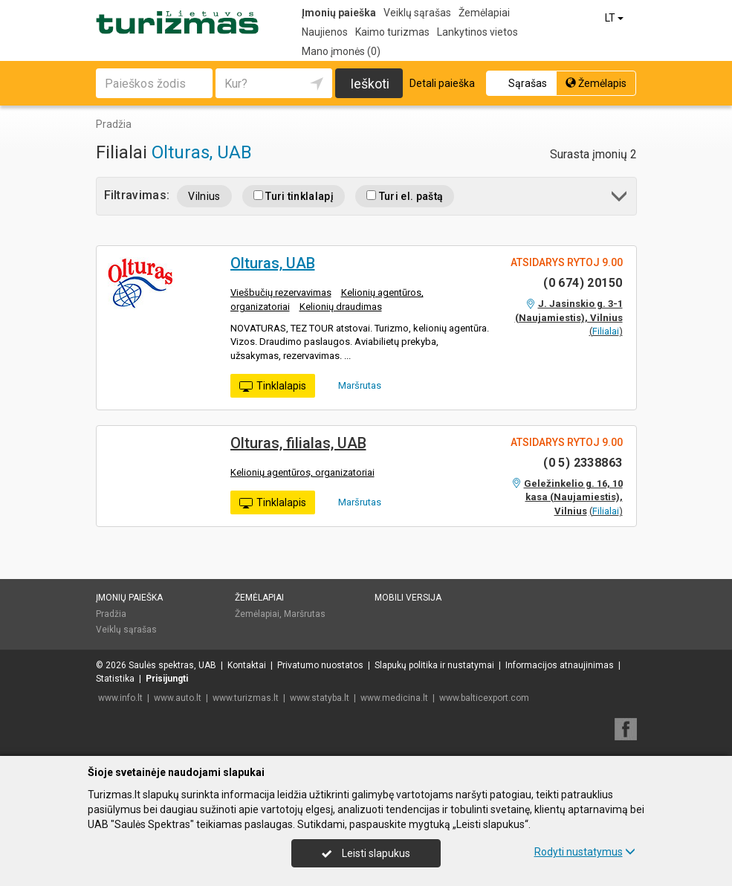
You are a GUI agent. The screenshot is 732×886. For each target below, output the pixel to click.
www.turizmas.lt (246, 698)
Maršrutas (354, 385)
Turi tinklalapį (293, 196)
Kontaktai (246, 665)
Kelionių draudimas (340, 306)
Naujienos (325, 32)
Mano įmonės (341, 51)
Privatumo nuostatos (320, 665)
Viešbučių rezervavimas (280, 292)
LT (615, 18)
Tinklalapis (272, 386)
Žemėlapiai (484, 13)
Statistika (115, 678)
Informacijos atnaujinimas (559, 665)
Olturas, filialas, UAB (298, 443)
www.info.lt (120, 698)
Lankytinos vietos (477, 32)
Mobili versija (408, 597)
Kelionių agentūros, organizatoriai (302, 472)
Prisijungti (167, 678)
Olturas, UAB (202, 152)
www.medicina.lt (394, 698)
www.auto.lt (177, 698)
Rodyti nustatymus (584, 852)
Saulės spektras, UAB (172, 665)
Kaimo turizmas (392, 32)
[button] (620, 199)
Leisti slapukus (365, 853)
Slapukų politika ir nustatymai (434, 665)
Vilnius (204, 196)
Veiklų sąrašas (417, 13)
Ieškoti (369, 83)
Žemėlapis (596, 83)
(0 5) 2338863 (582, 463)
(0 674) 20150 (582, 283)
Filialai (605, 331)
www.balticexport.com (484, 698)
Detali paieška (442, 83)
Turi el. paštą (404, 196)
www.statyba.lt (319, 698)
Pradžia (111, 614)
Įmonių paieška (339, 13)
